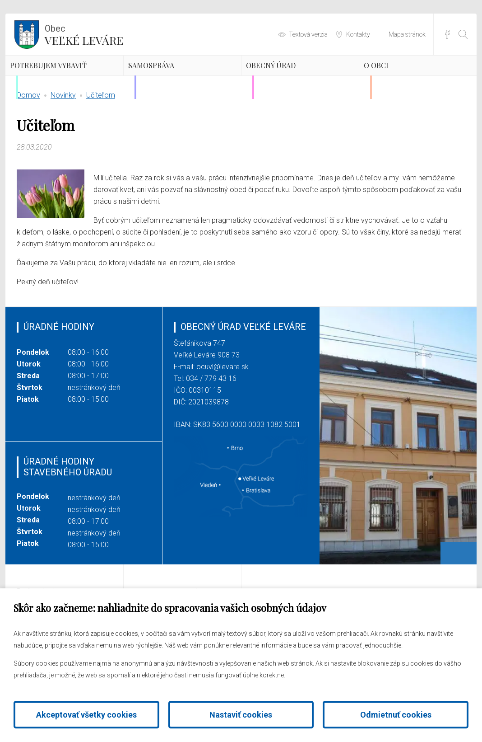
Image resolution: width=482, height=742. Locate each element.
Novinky (63, 137)
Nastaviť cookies (240, 714)
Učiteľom (100, 137)
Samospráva (177, 79)
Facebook (447, 34)
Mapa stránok (407, 34)
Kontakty (358, 34)
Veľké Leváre (84, 33)
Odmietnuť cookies (395, 714)
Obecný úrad (297, 79)
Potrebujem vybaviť (58, 87)
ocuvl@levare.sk (222, 409)
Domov (28, 137)
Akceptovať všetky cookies (86, 714)
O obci (396, 79)
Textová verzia (308, 34)
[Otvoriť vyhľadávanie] (463, 34)
